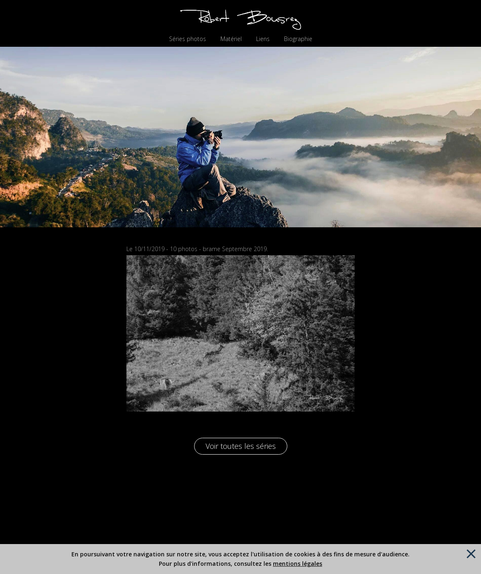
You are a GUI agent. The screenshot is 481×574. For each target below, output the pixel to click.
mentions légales (297, 563)
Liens (263, 39)
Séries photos (187, 39)
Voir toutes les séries (241, 446)
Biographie (298, 39)
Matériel (231, 39)
